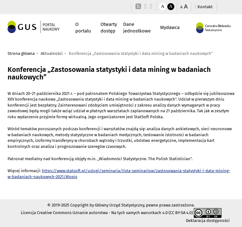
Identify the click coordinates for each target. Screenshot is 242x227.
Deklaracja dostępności (208, 220)
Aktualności (52, 53)
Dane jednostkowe (137, 27)
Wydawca (170, 27)
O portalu (83, 27)
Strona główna (21, 53)
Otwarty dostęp (109, 27)
